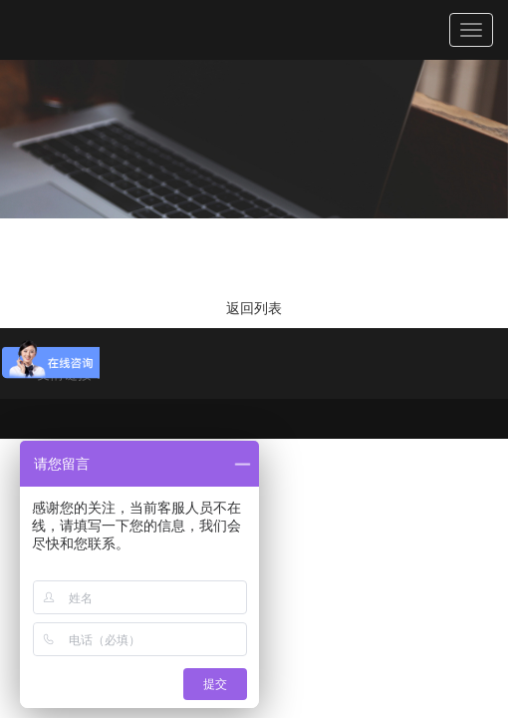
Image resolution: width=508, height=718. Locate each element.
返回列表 (254, 308)
